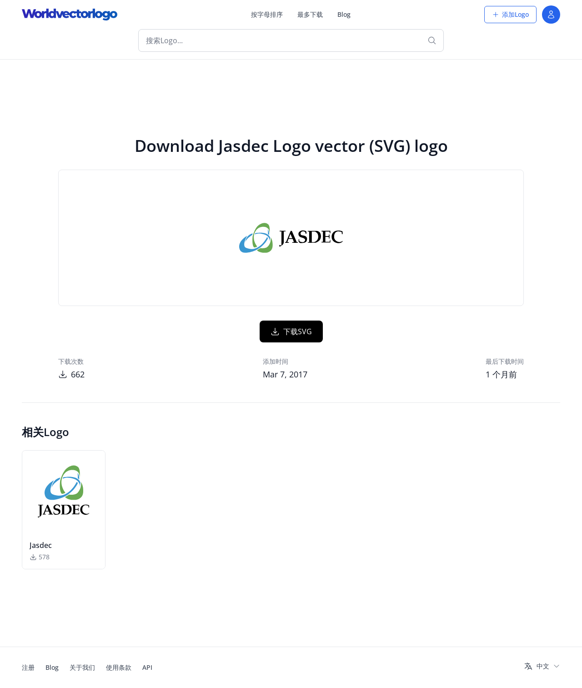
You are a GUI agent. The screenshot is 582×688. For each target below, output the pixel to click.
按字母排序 (267, 14)
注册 (28, 667)
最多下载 (310, 14)
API (147, 667)
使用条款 (118, 667)
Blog (344, 14)
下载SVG (291, 331)
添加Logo (510, 14)
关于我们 (82, 667)
